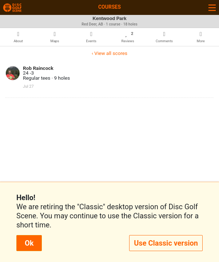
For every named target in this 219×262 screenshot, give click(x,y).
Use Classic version (166, 243)
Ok (29, 243)
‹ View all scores (109, 53)
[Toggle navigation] (212, 7)
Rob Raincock (38, 68)
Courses (109, 7)
